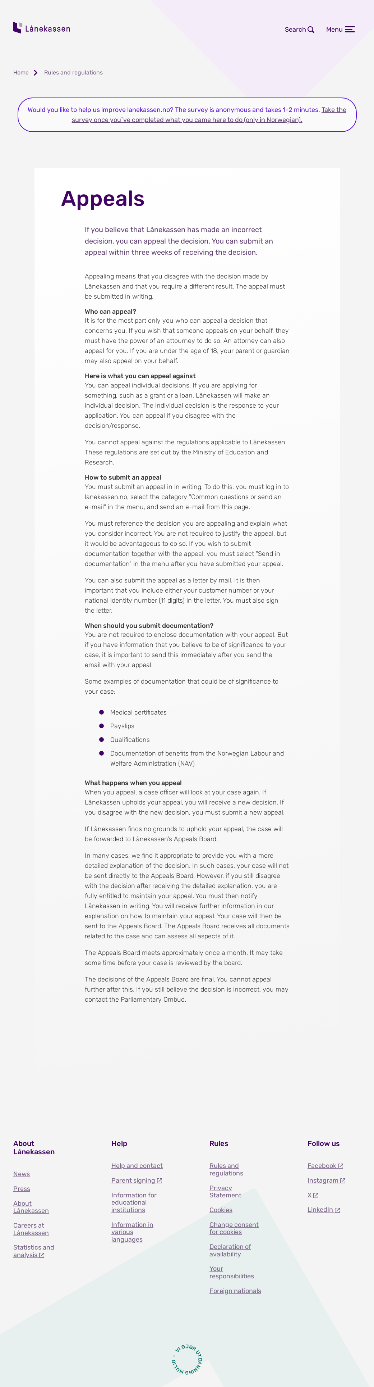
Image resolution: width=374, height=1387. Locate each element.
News (21, 1174)
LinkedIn (321, 1210)
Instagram (324, 1180)
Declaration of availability (230, 1250)
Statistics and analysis (33, 1251)
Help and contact (137, 1166)
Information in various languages (132, 1232)
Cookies (220, 1210)
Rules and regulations (226, 1169)
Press (21, 1189)
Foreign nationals (235, 1291)
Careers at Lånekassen (31, 1229)
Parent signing (134, 1180)
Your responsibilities (231, 1272)
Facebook (323, 1166)
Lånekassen (42, 27)
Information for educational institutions (134, 1202)
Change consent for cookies (234, 1228)
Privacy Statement (225, 1192)
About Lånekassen (31, 1207)
